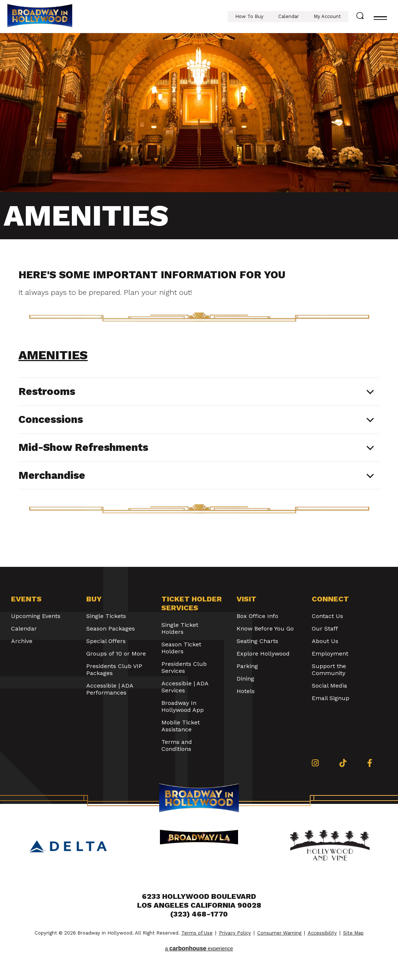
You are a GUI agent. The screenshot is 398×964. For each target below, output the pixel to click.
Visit (246, 598)
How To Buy (249, 16)
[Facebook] (369, 763)
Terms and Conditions (176, 745)
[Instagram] (315, 763)
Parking (247, 666)
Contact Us (327, 615)
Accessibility (322, 933)
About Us (325, 641)
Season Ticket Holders (181, 648)
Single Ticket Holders (179, 628)
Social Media (329, 685)
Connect (330, 598)
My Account (327, 16)
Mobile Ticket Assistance (180, 726)
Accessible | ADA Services (184, 687)
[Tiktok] (342, 763)
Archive (21, 641)
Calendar (288, 16)
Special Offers (106, 641)
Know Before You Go (265, 628)
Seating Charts (257, 641)
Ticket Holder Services (191, 603)
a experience (199, 948)
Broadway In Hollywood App (182, 706)
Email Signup (330, 698)
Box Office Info (257, 615)
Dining (245, 678)
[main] (199, 300)
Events (26, 598)
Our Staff (325, 628)
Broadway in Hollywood (39, 16)
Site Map (353, 933)
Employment (330, 653)
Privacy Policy (235, 933)
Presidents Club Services (184, 667)
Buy (94, 598)
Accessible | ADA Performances (109, 689)
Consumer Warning (279, 933)
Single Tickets (106, 615)
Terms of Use (197, 933)
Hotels (246, 691)
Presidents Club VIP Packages (114, 670)
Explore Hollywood (263, 653)
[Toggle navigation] (380, 17)
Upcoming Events (35, 615)
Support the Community (329, 670)
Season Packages (110, 628)
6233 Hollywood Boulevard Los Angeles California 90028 (199, 901)
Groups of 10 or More (116, 653)
